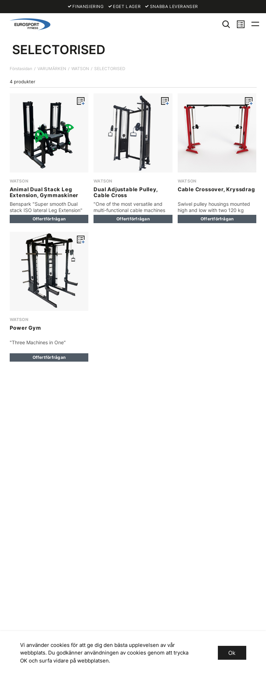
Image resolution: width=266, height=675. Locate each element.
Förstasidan (21, 68)
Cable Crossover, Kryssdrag (216, 189)
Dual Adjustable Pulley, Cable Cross (126, 192)
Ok (232, 652)
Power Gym (25, 327)
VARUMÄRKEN (51, 68)
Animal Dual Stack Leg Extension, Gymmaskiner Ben (44, 195)
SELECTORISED (109, 68)
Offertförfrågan (49, 218)
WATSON (80, 68)
